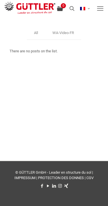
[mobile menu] (100, 8)
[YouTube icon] (48, 186)
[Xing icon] (66, 186)
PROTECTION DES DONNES (61, 178)
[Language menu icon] (84, 9)
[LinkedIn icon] (54, 186)
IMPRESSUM (24, 178)
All (36, 33)
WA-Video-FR (63, 33)
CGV (90, 178)
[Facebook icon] (42, 186)
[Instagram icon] (60, 186)
